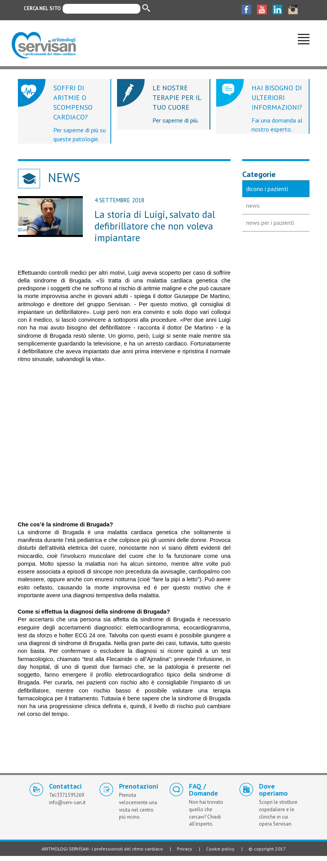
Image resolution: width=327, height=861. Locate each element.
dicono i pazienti (267, 189)
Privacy (184, 849)
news (253, 205)
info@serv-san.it (67, 802)
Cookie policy (220, 849)
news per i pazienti (270, 222)
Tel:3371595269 (66, 795)
